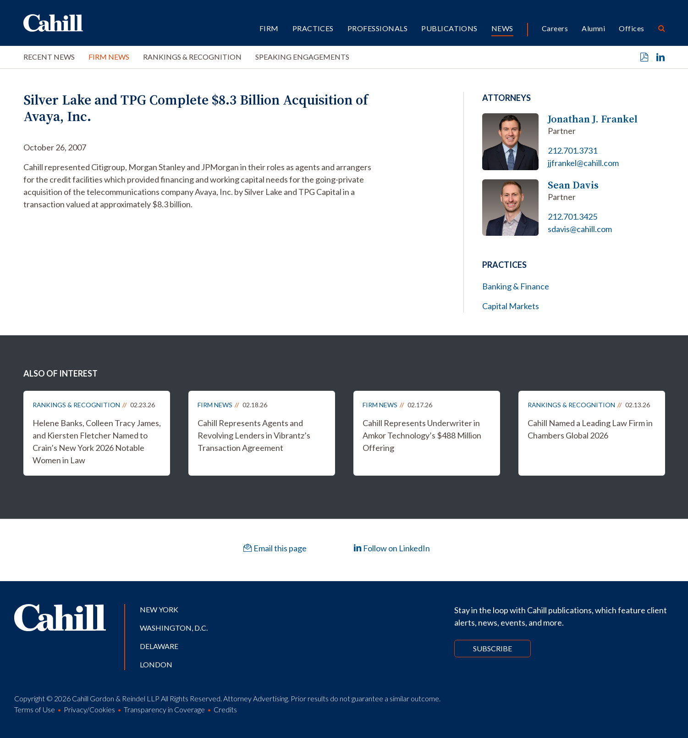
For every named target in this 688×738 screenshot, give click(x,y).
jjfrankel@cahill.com (583, 163)
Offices (631, 28)
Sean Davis (573, 185)
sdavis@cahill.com (580, 229)
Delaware (159, 646)
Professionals (377, 28)
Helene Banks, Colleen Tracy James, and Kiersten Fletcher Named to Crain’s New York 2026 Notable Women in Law (97, 441)
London (156, 664)
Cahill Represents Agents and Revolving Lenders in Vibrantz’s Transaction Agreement (254, 435)
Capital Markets (510, 306)
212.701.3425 (572, 216)
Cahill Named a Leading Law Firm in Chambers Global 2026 (590, 429)
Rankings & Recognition (192, 56)
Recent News (49, 56)
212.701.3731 (572, 150)
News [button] (502, 28)
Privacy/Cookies (89, 709)
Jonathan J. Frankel (593, 119)
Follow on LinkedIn (391, 548)
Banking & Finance (515, 286)
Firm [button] (269, 28)
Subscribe (492, 648)
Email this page (275, 548)
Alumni (593, 28)
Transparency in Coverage (164, 709)
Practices (313, 28)
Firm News (108, 56)
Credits (225, 709)
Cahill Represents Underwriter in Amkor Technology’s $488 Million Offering (422, 435)
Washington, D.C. (174, 627)
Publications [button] (449, 28)
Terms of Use (34, 709)
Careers (555, 28)
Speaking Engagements (302, 56)
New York (159, 609)
